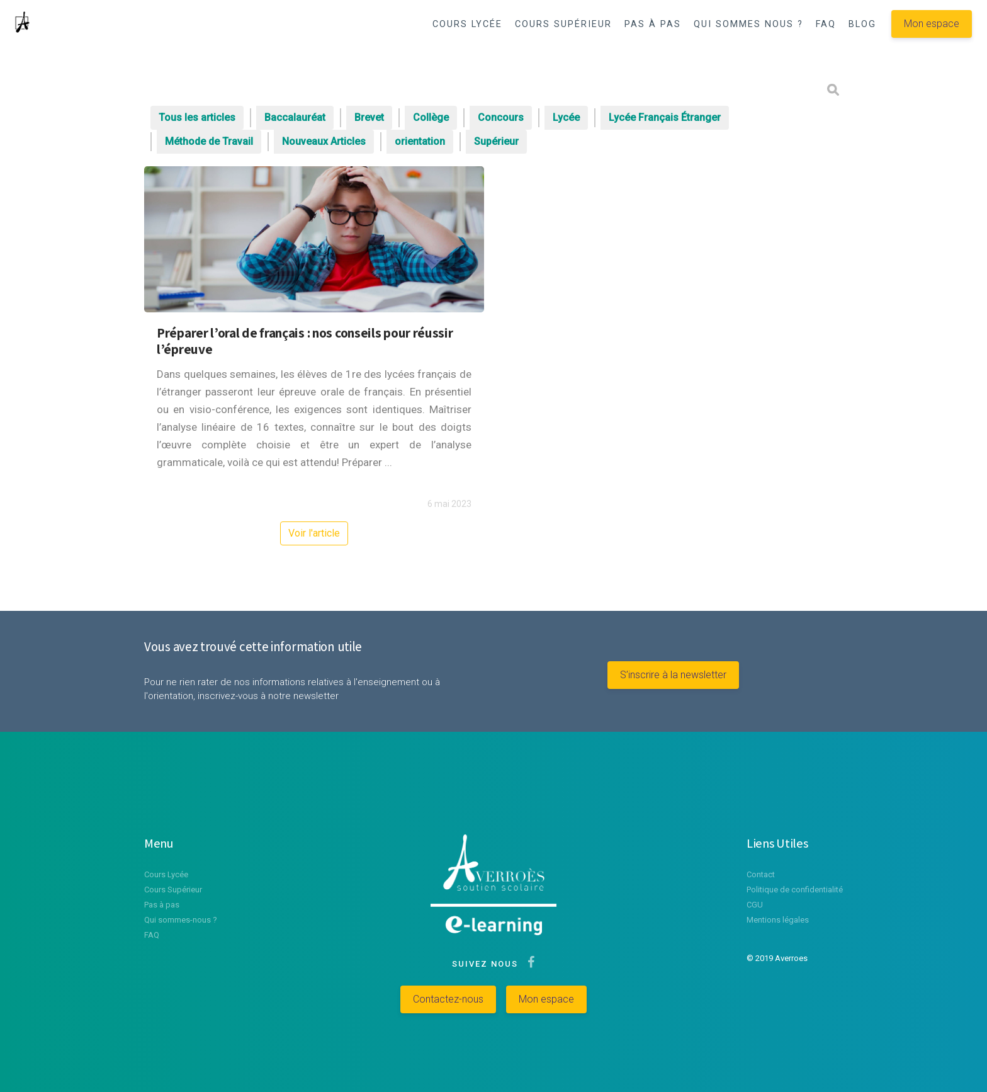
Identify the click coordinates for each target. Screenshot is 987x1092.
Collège (431, 117)
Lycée (566, 117)
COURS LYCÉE (467, 24)
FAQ (826, 24)
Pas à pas (161, 904)
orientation (420, 141)
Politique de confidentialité (795, 889)
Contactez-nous (448, 999)
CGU (755, 904)
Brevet (369, 117)
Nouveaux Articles (324, 141)
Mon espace (931, 24)
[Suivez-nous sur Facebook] (528, 964)
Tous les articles (197, 117)
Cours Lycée (166, 874)
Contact (761, 874)
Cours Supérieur (173, 889)
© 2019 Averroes (777, 958)
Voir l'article (314, 533)
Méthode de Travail (209, 141)
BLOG (862, 24)
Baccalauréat (294, 117)
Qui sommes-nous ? (180, 919)
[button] (791, 57)
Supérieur (496, 141)
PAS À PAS (652, 24)
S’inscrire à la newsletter (673, 675)
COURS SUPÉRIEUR (563, 24)
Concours (501, 117)
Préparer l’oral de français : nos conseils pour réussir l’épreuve (305, 341)
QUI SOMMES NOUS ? (748, 24)
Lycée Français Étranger (665, 117)
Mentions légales (778, 919)
